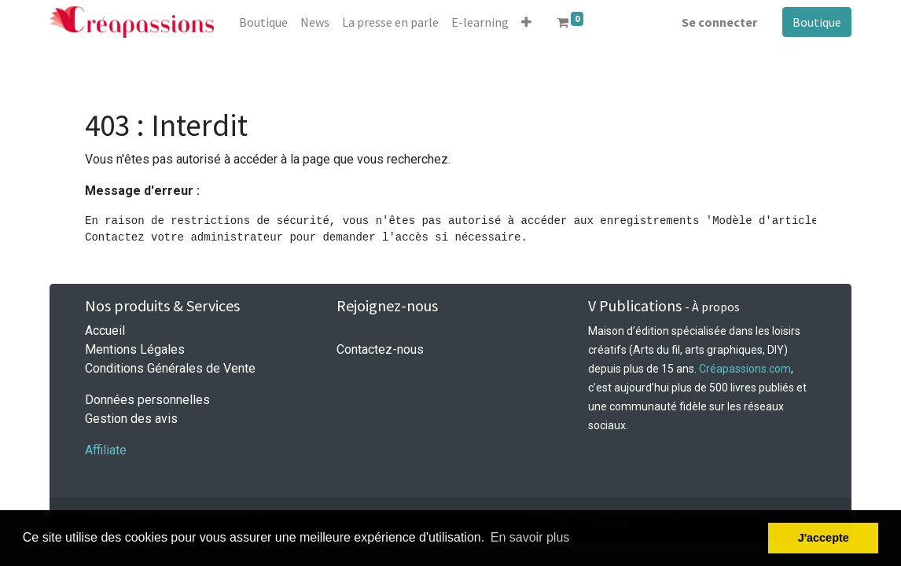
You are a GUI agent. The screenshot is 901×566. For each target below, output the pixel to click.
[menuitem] (263, 22)
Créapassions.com (745, 368)
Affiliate (106, 450)
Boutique (817, 22)
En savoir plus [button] (530, 537)
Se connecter (719, 22)
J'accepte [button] (823, 537)
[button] (526, 22)
